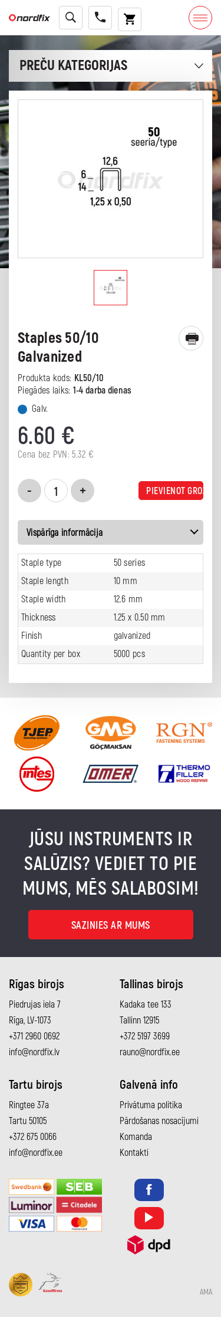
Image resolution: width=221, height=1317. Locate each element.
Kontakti (134, 1153)
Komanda (136, 1137)
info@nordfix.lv (34, 1052)
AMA (206, 1292)
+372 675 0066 (33, 1137)
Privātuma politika (151, 1105)
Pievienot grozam (174, 491)
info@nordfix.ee (35, 1153)
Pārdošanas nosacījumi (159, 1121)
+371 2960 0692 (34, 1036)
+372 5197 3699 (145, 1036)
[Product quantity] (56, 490)
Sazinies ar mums (110, 925)
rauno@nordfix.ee (150, 1052)
